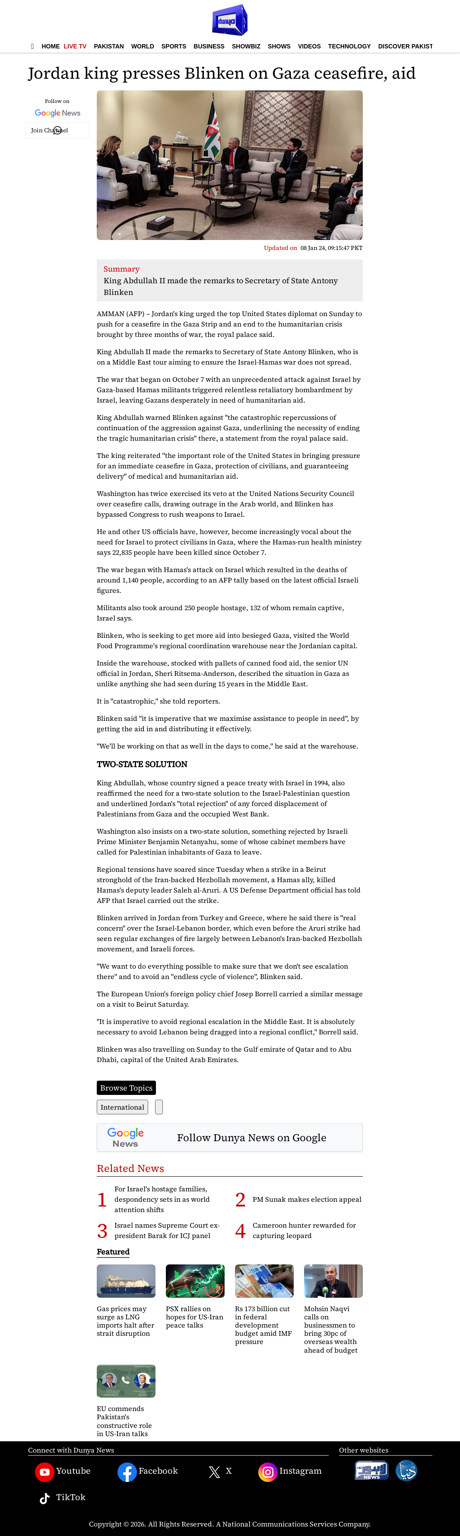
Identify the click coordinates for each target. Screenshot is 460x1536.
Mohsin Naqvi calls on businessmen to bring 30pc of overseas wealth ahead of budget (331, 1329)
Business (209, 46)
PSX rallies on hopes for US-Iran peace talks (194, 1317)
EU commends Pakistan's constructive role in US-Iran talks (124, 1421)
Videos (309, 46)
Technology (349, 46)
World (142, 46)
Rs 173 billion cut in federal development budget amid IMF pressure (263, 1325)
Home (51, 46)
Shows (279, 46)
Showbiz (246, 46)
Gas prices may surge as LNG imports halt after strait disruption (125, 1321)
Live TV (75, 46)
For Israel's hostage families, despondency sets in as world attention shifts (162, 1199)
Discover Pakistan (410, 46)
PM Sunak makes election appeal (307, 1199)
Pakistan (109, 46)
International (122, 1107)
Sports (174, 46)
